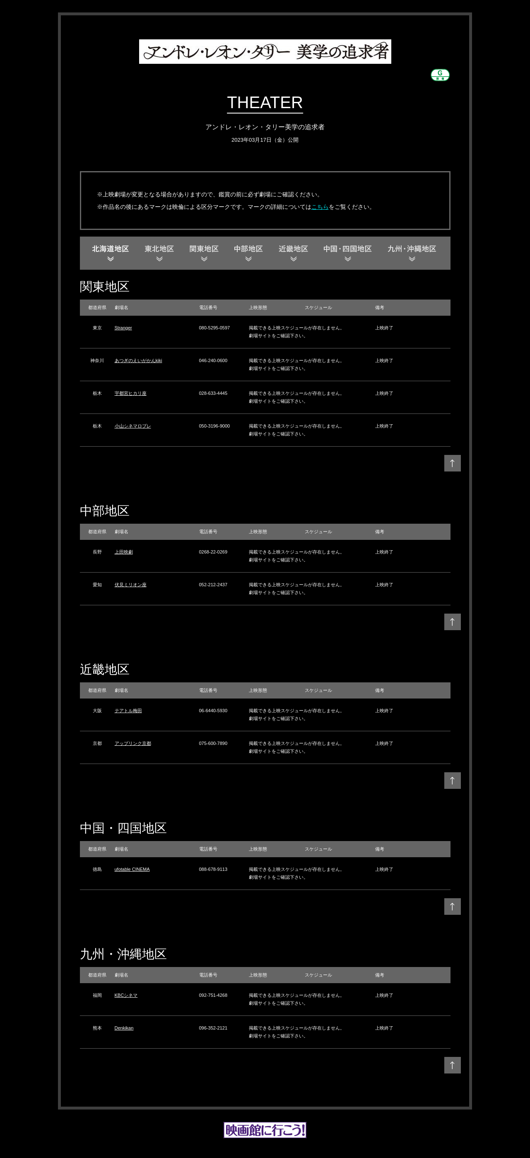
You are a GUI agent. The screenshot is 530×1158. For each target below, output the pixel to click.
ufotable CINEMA (132, 869)
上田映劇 (124, 551)
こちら (320, 206)
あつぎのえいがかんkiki (138, 360)
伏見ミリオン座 (131, 584)
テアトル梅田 (128, 710)
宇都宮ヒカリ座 (131, 393)
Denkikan (124, 1027)
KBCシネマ (126, 995)
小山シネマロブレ (133, 425)
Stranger (123, 327)
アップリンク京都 (133, 743)
